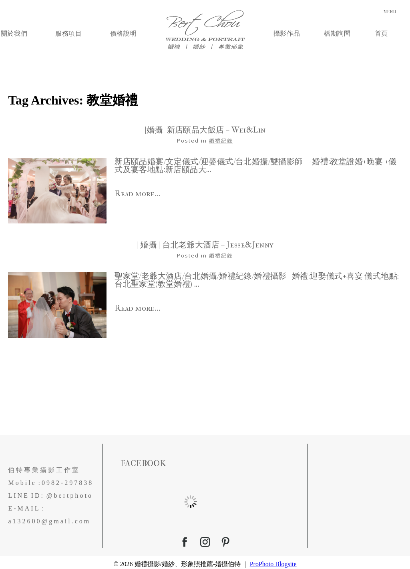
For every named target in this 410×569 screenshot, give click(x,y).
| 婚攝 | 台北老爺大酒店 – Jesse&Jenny (204, 241)
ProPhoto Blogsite (273, 560)
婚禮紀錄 (221, 137)
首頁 (381, 31)
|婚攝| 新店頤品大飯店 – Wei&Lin (205, 127)
